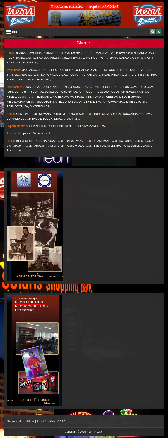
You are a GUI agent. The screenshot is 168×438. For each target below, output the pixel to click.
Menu (15, 31)
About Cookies (46, 421)
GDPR (61, 421)
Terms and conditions (20, 421)
